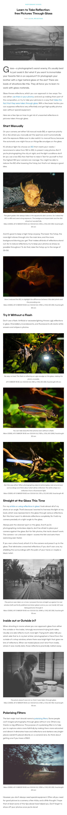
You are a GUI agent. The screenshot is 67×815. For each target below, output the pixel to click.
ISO (32, 147)
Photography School (33, 4)
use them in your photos (23, 97)
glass (31, 18)
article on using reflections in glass (24, 506)
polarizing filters (41, 718)
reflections (38, 18)
